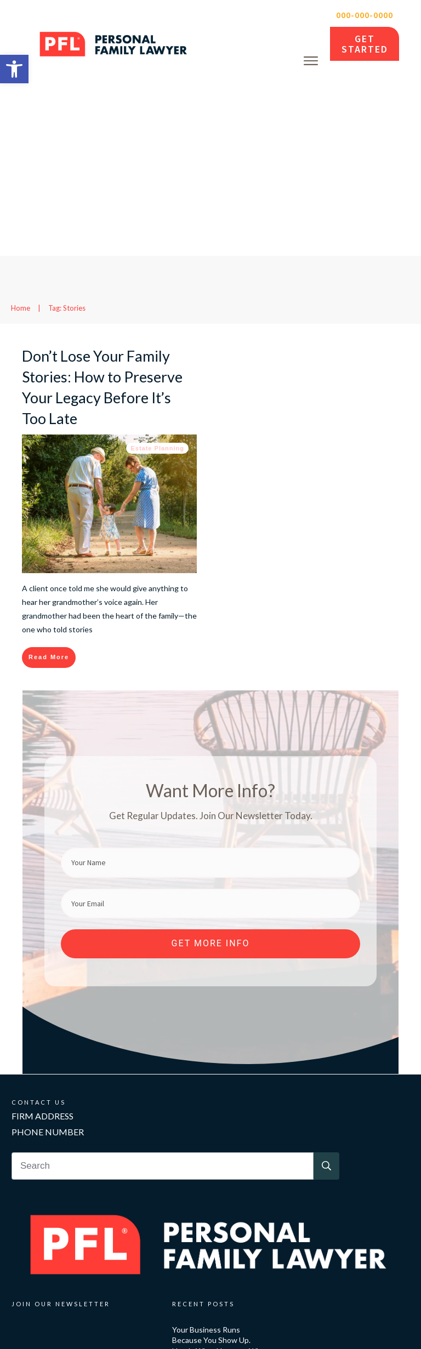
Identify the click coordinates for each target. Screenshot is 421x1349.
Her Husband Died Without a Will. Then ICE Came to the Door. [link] (221, 1223)
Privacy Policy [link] (315, 1320)
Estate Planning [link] (157, 269)
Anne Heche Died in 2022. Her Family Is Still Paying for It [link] (219, 1272)
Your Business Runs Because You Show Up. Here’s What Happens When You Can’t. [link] (221, 1167)
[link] (14, 69)
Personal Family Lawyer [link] (152, 1320)
